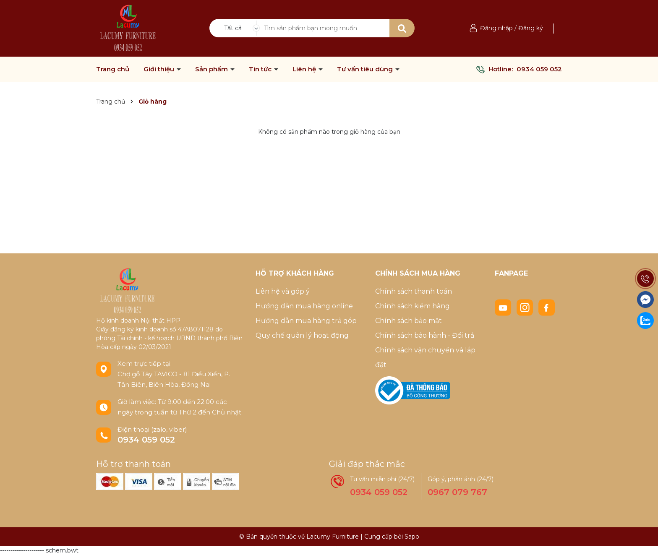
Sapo (412, 536)
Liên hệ (305, 69)
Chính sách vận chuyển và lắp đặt (425, 357)
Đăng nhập (496, 28)
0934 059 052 (539, 69)
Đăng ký (530, 28)
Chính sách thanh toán (413, 291)
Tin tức (261, 69)
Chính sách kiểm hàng (412, 306)
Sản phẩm (212, 69)
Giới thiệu (160, 69)
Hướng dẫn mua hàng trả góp (306, 321)
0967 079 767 (457, 492)
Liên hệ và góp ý (283, 291)
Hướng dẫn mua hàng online (304, 306)
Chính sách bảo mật (408, 321)
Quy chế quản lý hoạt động (302, 335)
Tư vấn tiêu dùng (365, 69)
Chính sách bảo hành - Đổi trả (424, 335)
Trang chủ (112, 69)
